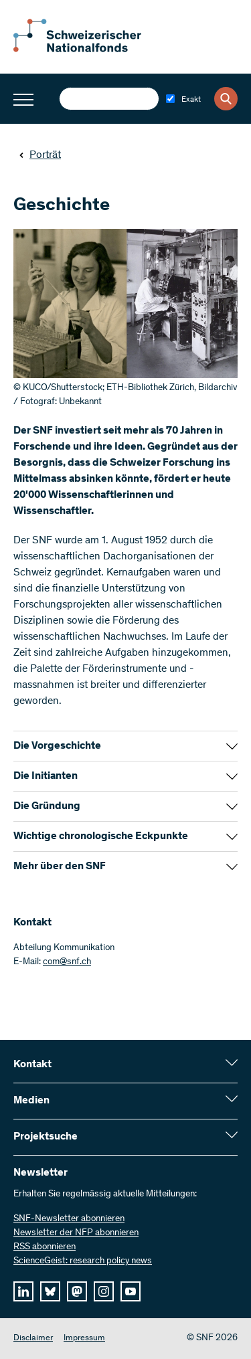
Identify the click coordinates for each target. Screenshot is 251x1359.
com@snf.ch (67, 962)
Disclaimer (33, 1338)
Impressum (84, 1338)
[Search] (226, 98)
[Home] (87, 49)
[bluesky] (50, 1291)
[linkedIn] (23, 1291)
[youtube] (130, 1291)
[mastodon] (77, 1291)
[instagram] (104, 1291)
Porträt (40, 155)
